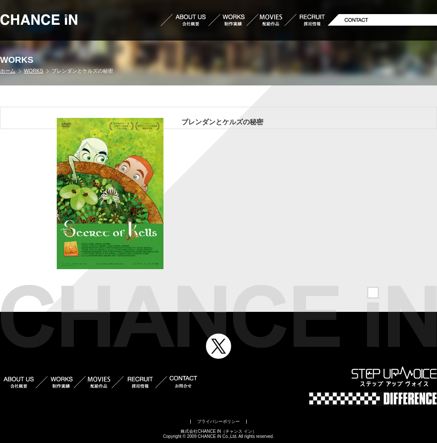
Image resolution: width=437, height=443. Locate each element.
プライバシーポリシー (218, 421)
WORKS (33, 71)
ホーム (7, 71)
